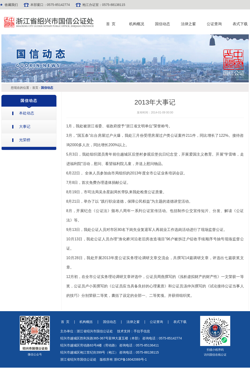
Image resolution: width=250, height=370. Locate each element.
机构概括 (86, 322)
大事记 (24, 127)
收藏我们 (11, 5)
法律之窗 (188, 24)
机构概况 (136, 24)
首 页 (111, 24)
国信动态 (162, 24)
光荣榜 (24, 140)
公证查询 (214, 24)
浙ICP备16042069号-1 (130, 359)
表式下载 (240, 24)
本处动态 (26, 113)
